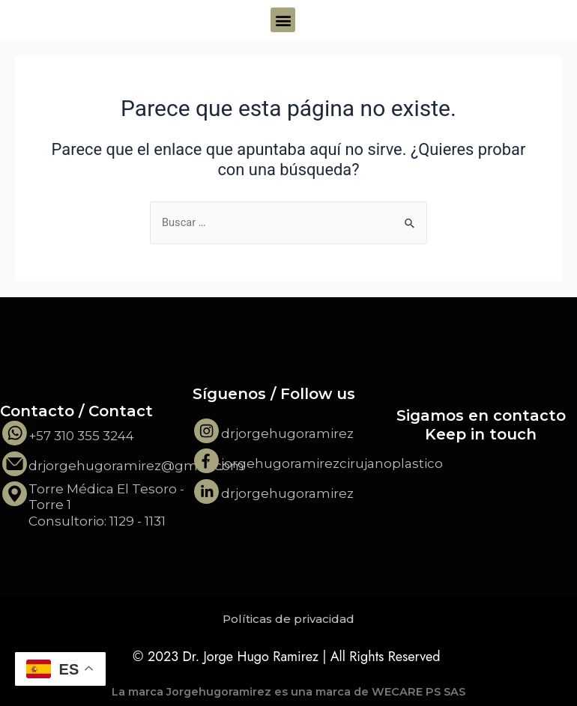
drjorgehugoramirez (287, 433)
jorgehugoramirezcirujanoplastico (332, 463)
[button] (283, 19)
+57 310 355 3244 (81, 435)
